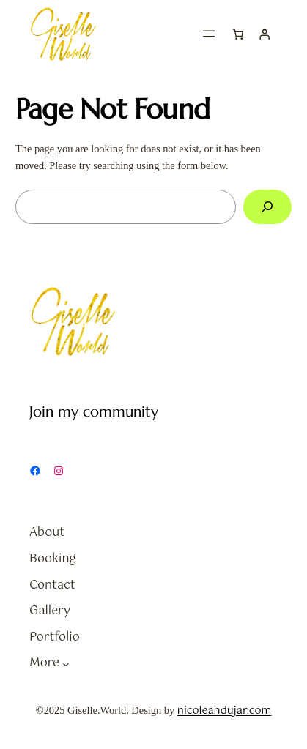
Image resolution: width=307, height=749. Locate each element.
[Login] (264, 34)
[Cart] (238, 34)
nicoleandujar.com (224, 711)
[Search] (267, 207)
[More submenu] (66, 663)
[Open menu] (209, 33)
